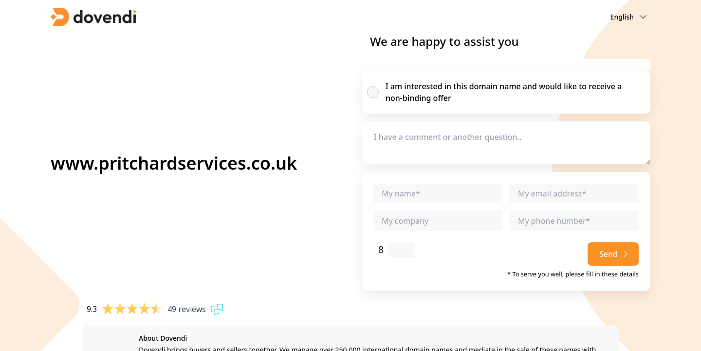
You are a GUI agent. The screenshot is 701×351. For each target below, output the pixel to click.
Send (613, 254)
